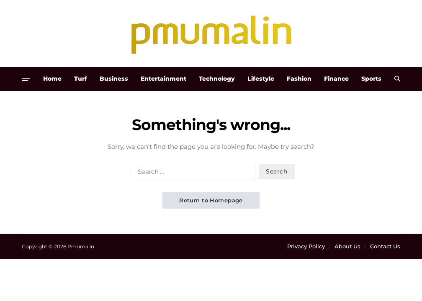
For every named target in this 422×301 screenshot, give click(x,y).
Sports (371, 78)
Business (114, 78)
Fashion (299, 78)
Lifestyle (260, 78)
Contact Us (385, 246)
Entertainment (163, 78)
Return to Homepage (211, 200)
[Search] (397, 79)
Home (52, 78)
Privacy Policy (306, 246)
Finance (336, 78)
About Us (347, 246)
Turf (80, 78)
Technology (217, 78)
